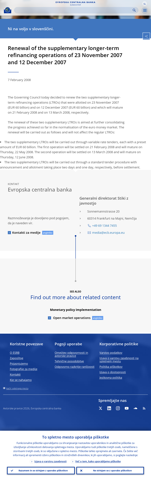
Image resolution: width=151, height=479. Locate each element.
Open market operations (71, 318)
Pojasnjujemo (19, 363)
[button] (144, 3)
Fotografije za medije (23, 369)
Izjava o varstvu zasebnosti (50, 461)
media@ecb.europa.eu (108, 232)
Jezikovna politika (110, 377)
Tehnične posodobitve (69, 361)
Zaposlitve (16, 358)
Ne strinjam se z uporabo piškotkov (112, 470)
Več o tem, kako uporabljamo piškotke (98, 461)
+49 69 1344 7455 (104, 225)
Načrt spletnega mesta (17, 388)
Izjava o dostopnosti (112, 372)
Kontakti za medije (26, 232)
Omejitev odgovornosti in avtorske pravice (71, 354)
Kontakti (15, 374)
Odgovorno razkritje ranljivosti (74, 367)
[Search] (74, 10)
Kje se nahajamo (21, 380)
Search (134, 10)
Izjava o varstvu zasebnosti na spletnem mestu (119, 359)
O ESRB (15, 352)
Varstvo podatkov (110, 352)
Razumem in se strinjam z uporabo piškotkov (43, 470)
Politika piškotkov (110, 367)
